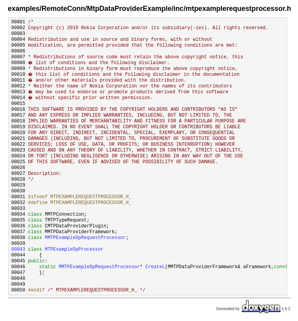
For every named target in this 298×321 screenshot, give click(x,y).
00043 (18, 249)
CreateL (155, 267)
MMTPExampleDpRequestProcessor (85, 238)
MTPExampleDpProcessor (74, 249)
